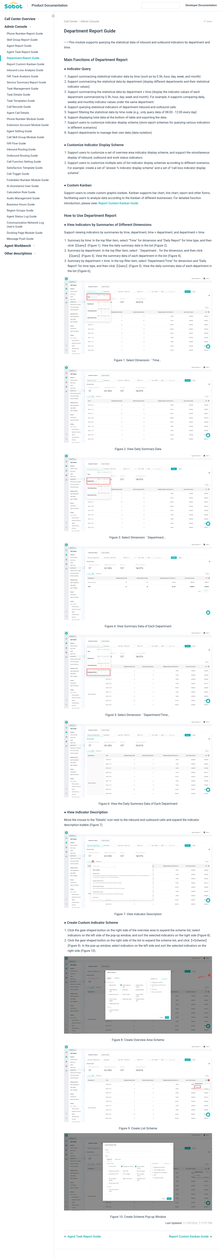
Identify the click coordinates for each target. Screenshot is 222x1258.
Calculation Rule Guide (21, 192)
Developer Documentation (201, 6)
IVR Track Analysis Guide (22, 76)
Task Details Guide (18, 94)
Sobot (209, 21)
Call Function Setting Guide (24, 161)
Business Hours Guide (21, 204)
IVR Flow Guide (16, 143)
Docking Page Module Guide (24, 233)
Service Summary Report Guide (26, 82)
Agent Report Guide (19, 46)
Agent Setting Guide (19, 131)
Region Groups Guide (20, 210)
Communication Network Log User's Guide (25, 224)
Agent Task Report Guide (22, 52)
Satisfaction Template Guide (24, 168)
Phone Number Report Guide (25, 33)
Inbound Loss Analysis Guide (25, 70)
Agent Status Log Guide (22, 216)
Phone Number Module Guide (25, 119)
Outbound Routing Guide (22, 155)
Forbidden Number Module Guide (28, 180)
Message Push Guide (20, 239)
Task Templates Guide (21, 101)
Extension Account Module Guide (28, 125)
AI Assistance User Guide (23, 186)
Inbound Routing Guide (21, 149)
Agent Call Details (18, 113)
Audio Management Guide (23, 198)
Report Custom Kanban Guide (25, 64)
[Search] (161, 5)
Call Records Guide (19, 107)
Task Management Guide (22, 88)
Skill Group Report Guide (22, 39)
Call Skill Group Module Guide (25, 137)
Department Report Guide (23, 58)
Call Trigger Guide (18, 174)
